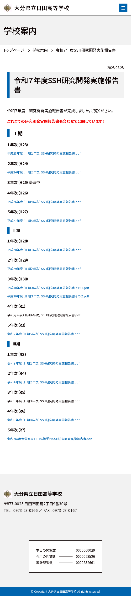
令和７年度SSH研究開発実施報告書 (86, 50)
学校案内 (40, 50)
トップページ (14, 50)
